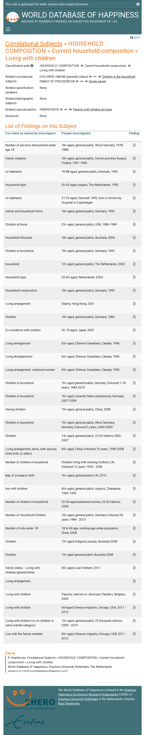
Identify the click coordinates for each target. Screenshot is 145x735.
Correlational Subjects (33, 43)
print (135, 37)
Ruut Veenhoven (68, 703)
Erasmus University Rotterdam (78, 699)
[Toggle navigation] (8, 29)
